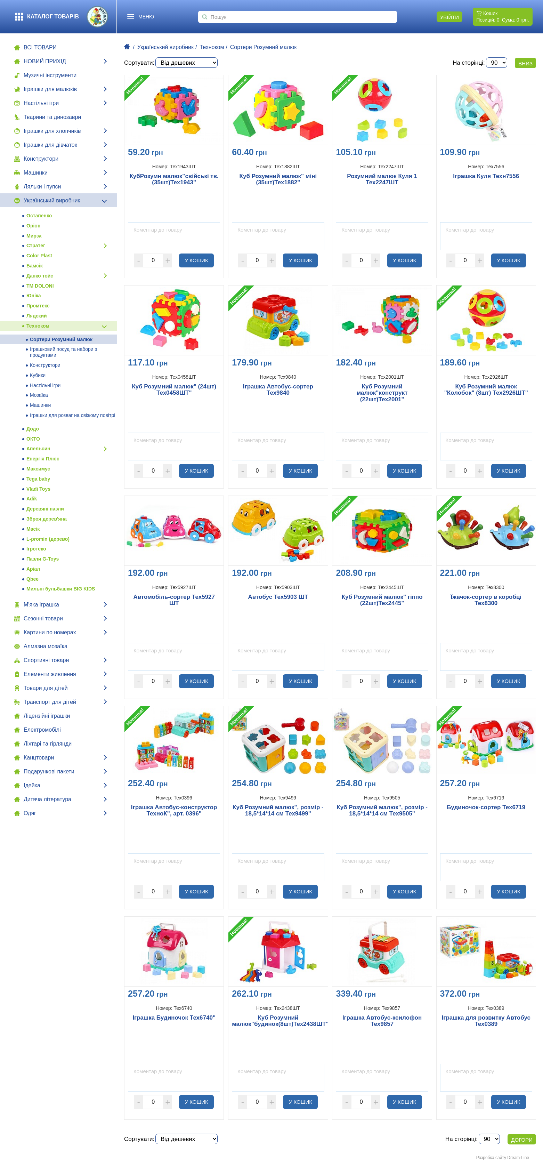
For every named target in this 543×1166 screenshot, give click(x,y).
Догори (522, 1140)
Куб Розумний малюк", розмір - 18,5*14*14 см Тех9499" (278, 810)
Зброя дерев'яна (46, 519)
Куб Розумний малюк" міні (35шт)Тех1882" (278, 179)
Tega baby (38, 479)
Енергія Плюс (42, 458)
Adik (31, 498)
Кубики (38, 375)
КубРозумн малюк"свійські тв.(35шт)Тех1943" (173, 179)
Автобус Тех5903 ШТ (278, 597)
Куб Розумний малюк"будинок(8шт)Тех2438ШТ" (278, 1021)
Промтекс (38, 305)
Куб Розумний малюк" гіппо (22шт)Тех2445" (382, 600)
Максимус (38, 469)
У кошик (199, 260)
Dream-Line (518, 1157)
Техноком (37, 326)
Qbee (32, 579)
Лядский (36, 316)
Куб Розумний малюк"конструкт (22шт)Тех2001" (382, 393)
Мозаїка (39, 395)
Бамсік (34, 265)
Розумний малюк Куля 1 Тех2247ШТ (382, 179)
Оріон (33, 225)
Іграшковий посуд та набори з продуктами (63, 352)
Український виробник (165, 47)
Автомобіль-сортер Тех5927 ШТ (174, 600)
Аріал (33, 569)
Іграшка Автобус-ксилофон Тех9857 (382, 1021)
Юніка (33, 295)
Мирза (33, 236)
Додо (32, 429)
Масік (33, 529)
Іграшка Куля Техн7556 (486, 176)
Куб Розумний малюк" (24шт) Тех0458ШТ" (174, 390)
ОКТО (33, 439)
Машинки (40, 405)
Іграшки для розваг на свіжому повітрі (72, 415)
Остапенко (39, 215)
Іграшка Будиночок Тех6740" (174, 1018)
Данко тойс (39, 276)
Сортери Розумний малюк (61, 339)
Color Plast (39, 255)
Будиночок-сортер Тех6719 (486, 807)
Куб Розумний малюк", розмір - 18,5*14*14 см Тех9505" (382, 810)
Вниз (525, 63)
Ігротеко (36, 549)
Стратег (35, 245)
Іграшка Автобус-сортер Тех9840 (278, 390)
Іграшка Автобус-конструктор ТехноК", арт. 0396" (174, 810)
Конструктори (45, 365)
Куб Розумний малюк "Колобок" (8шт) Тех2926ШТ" (486, 390)
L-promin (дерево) (48, 539)
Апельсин (38, 448)
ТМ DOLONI (40, 286)
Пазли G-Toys (42, 559)
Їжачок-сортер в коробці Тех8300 (486, 600)
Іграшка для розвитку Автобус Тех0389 (486, 1021)
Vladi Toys (38, 489)
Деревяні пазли (45, 509)
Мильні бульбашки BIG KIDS (60, 589)
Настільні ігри (45, 385)
